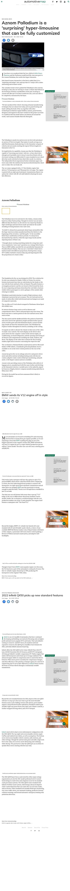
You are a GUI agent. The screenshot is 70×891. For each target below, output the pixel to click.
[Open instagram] (60, 1)
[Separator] (12, 40)
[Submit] (68, 2)
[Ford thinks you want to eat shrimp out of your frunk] (49, 107)
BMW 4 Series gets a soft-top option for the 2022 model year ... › (17, 637)
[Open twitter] (57, 1)
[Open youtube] (64, 1)
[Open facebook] (53, 1)
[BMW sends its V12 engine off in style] (23, 480)
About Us (24, 887)
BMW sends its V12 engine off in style (25, 455)
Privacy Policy (45, 887)
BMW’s (18, 627)
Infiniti (6, 697)
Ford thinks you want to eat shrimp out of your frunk (60, 107)
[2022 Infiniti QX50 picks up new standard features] (23, 681)
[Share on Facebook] (4, 40)
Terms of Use (37, 887)
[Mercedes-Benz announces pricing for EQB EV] (49, 116)
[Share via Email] (12, 461)
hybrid (32, 723)
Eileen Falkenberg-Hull (7, 36)
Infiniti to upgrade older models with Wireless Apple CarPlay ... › (17, 882)
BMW (18, 500)
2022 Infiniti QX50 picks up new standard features (32, 655)
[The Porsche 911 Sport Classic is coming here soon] (49, 97)
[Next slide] (41, 249)
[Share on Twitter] (8, 40)
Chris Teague (5, 457)
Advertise (30, 887)
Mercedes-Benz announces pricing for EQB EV (59, 117)
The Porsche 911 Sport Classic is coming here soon (60, 98)
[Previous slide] (4, 249)
